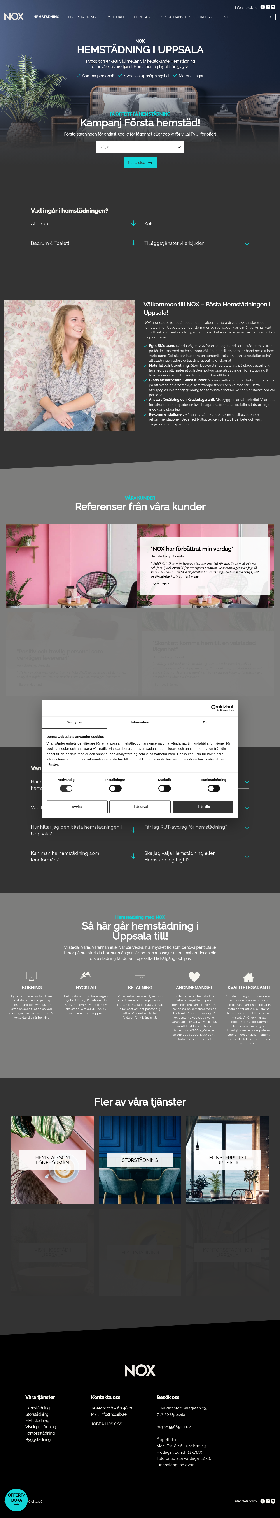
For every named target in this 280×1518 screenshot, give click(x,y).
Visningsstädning (40, 1427)
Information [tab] (140, 722)
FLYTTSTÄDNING (82, 17)
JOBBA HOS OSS (106, 1424)
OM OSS (205, 17)
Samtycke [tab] (74, 722)
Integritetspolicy (245, 1501)
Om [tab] (205, 722)
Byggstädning (38, 1439)
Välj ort (106, 147)
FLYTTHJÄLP (114, 17)
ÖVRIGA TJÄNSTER (174, 17)
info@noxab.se (246, 8)
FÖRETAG (142, 17)
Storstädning (36, 1414)
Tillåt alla (203, 806)
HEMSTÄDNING (46, 17)
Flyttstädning (37, 1420)
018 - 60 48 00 (120, 1408)
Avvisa (77, 806)
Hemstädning (37, 1408)
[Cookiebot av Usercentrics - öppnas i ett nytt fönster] (214, 708)
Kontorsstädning (40, 1433)
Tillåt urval (140, 806)
